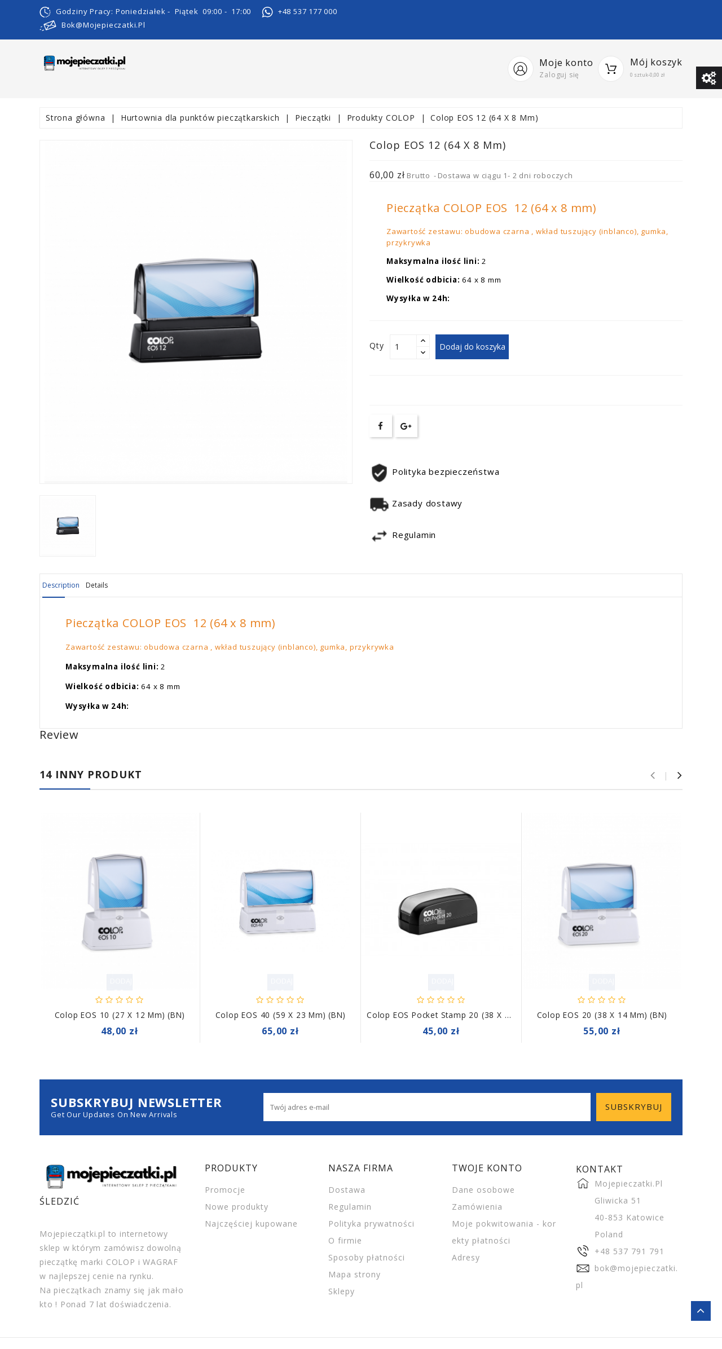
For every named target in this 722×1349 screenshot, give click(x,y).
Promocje (225, 1189)
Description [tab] (71, 585)
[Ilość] (403, 346)
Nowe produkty (236, 1206)
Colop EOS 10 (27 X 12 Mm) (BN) (120, 1014)
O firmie (345, 1240)
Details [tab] (125, 585)
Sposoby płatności (366, 1256)
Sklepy (341, 1290)
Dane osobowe (483, 1189)
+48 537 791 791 (629, 1250)
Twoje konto (487, 1167)
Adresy (466, 1256)
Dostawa (347, 1189)
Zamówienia (477, 1206)
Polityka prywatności (371, 1223)
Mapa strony (354, 1273)
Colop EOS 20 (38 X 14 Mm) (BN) (602, 1014)
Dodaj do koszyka (478, 346)
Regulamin (350, 1206)
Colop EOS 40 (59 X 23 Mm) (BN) (280, 1014)
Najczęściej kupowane (251, 1223)
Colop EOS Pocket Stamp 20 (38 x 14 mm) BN (458, 1014)
